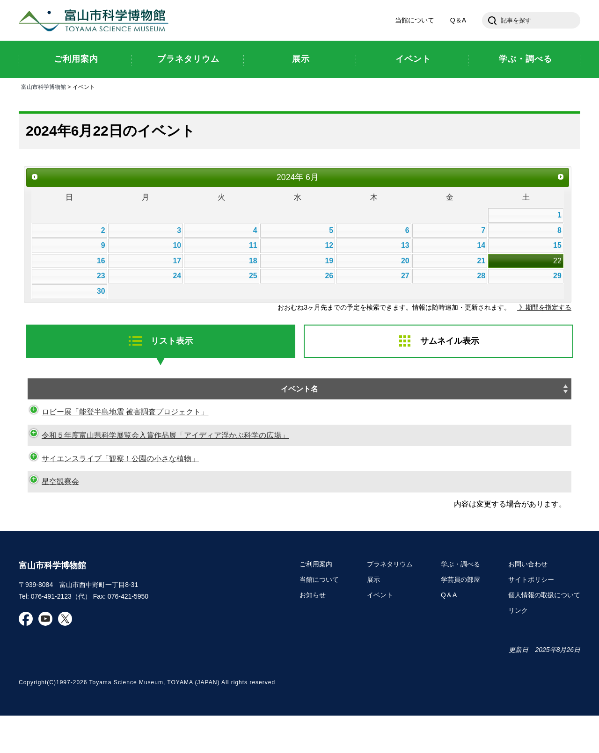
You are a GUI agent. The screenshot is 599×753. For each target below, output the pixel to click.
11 (253, 246)
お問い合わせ (528, 602)
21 (481, 261)
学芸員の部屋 (460, 617)
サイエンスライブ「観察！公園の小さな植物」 (111, 484)
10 (177, 246)
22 (557, 261)
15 (557, 246)
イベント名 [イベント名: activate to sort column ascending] (150, 390)
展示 (373, 617)
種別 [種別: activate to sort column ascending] (548, 390)
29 (557, 276)
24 (177, 276)
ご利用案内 (316, 602)
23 (101, 276)
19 (329, 261)
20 (405, 261)
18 (253, 261)
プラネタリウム (390, 602)
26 (329, 276)
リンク (518, 648)
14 (481, 246)
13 (405, 246)
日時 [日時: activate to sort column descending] (383, 390)
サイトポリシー (531, 617)
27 (405, 276)
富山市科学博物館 (96, 20)
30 (101, 292)
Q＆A (458, 20)
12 (329, 246)
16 (101, 261)
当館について (414, 20)
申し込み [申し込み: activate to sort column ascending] (509, 396)
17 (177, 261)
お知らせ (313, 633)
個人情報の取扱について (544, 633)
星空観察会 (51, 519)
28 (481, 276)
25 (253, 276)
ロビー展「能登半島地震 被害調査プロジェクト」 (115, 426)
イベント (380, 633)
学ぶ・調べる (460, 602)
